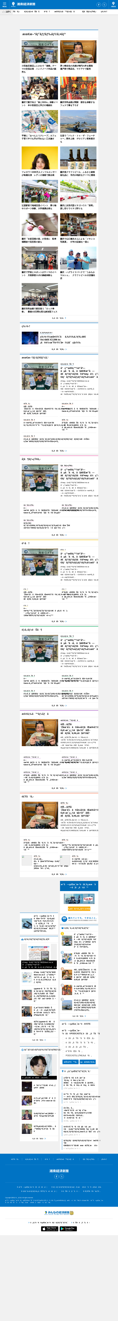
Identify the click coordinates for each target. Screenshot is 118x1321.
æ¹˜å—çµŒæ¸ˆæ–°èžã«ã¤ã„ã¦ (33, 1187)
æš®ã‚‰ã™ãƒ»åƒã (66, 11)
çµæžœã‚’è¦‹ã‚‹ (87, 1062)
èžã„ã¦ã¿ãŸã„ (77, 1047)
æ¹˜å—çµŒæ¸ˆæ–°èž (23, 4)
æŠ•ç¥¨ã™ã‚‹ (70, 1062)
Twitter (104, 5)
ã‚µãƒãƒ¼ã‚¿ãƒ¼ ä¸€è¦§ (79, 909)
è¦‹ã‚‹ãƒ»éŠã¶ (31, 11)
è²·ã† (47, 11)
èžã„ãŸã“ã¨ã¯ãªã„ (80, 1042)
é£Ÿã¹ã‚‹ (15, 11)
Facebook (99, 5)
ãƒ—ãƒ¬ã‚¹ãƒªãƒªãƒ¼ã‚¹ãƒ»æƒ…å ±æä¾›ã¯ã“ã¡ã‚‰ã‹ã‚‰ (77, 1187)
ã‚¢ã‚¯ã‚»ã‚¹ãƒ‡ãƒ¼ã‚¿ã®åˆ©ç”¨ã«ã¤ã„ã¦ (40, 1191)
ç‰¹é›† (104, 11)
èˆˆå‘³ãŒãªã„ (74, 1051)
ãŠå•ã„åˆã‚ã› (71, 1191)
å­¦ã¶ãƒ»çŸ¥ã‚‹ (89, 11)
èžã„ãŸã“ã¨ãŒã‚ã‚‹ (80, 1038)
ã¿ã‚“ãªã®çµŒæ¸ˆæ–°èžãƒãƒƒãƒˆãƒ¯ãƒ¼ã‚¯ (59, 1213)
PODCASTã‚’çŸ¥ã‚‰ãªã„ (79, 1055)
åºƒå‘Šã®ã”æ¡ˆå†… (93, 1191)
